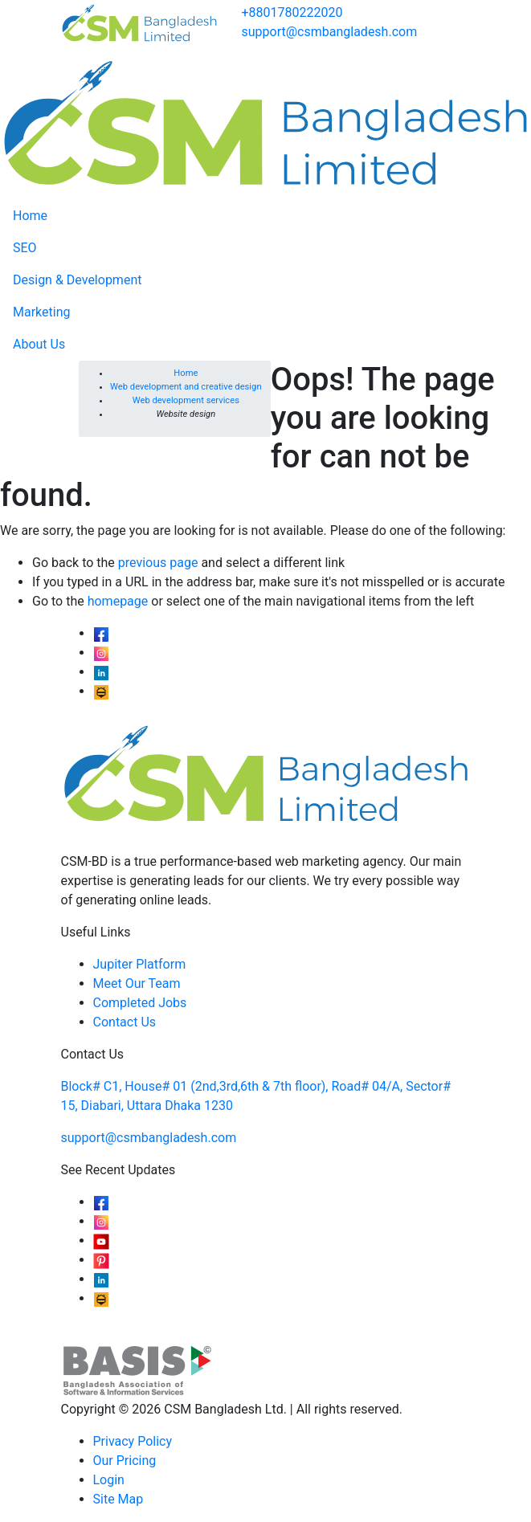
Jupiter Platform (139, 964)
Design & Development (77, 280)
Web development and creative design (185, 387)
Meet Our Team (137, 983)
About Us (39, 344)
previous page (158, 562)
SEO (25, 247)
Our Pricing (125, 1460)
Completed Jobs (140, 1002)
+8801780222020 (292, 12)
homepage (118, 601)
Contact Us (125, 1022)
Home (30, 215)
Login (109, 1479)
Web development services (186, 400)
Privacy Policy (133, 1441)
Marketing (41, 312)
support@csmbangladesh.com (330, 31)
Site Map (118, 1499)
